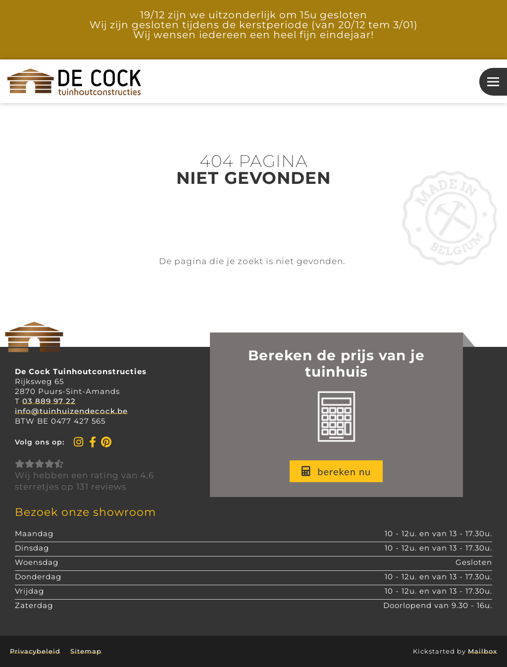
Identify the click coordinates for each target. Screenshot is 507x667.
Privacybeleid (35, 651)
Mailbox (482, 651)
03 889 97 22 (49, 401)
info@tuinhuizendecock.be (71, 411)
